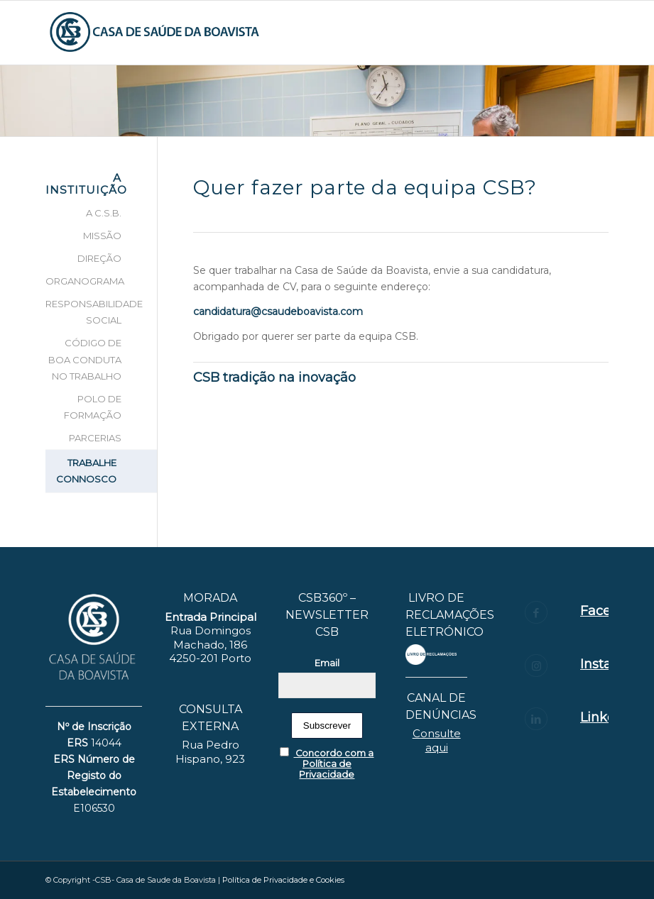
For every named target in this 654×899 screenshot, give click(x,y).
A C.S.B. (103, 213)
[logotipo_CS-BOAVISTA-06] (155, 33)
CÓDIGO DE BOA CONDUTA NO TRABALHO (84, 359)
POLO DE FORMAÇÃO (92, 407)
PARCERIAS (95, 437)
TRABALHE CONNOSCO (86, 471)
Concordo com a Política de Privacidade (327, 764)
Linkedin (608, 717)
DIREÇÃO (99, 258)
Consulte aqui (437, 740)
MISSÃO (102, 235)
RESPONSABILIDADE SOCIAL (83, 312)
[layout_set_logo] (430, 654)
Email (327, 663)
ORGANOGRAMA (83, 281)
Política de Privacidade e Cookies (283, 880)
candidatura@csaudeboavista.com (278, 311)
